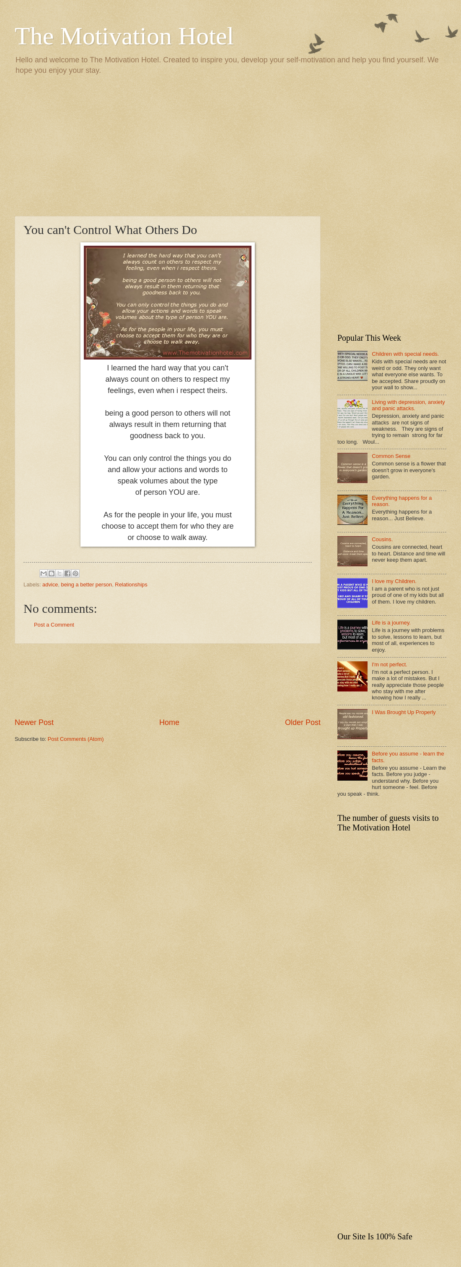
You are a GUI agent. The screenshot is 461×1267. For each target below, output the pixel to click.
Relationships (131, 584)
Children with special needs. (405, 354)
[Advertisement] (230, 144)
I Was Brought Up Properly (404, 712)
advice (50, 584)
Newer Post (34, 722)
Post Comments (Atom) (76, 739)
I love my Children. (394, 581)
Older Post (303, 722)
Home (169, 722)
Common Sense (391, 456)
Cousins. (382, 539)
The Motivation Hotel (124, 36)
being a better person (86, 584)
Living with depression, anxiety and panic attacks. (408, 405)
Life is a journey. (391, 622)
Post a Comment (54, 625)
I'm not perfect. (389, 664)
